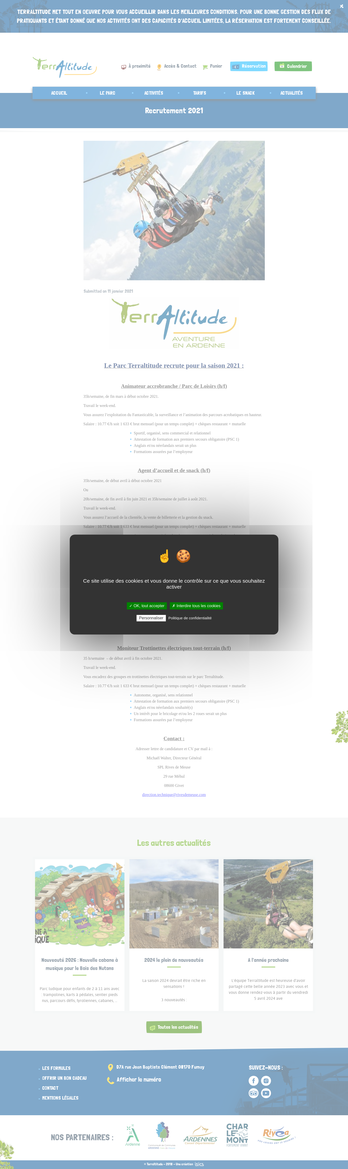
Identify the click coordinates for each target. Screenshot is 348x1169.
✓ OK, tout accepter (146, 606)
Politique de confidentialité (190, 618)
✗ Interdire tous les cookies (196, 606)
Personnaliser (151, 618)
